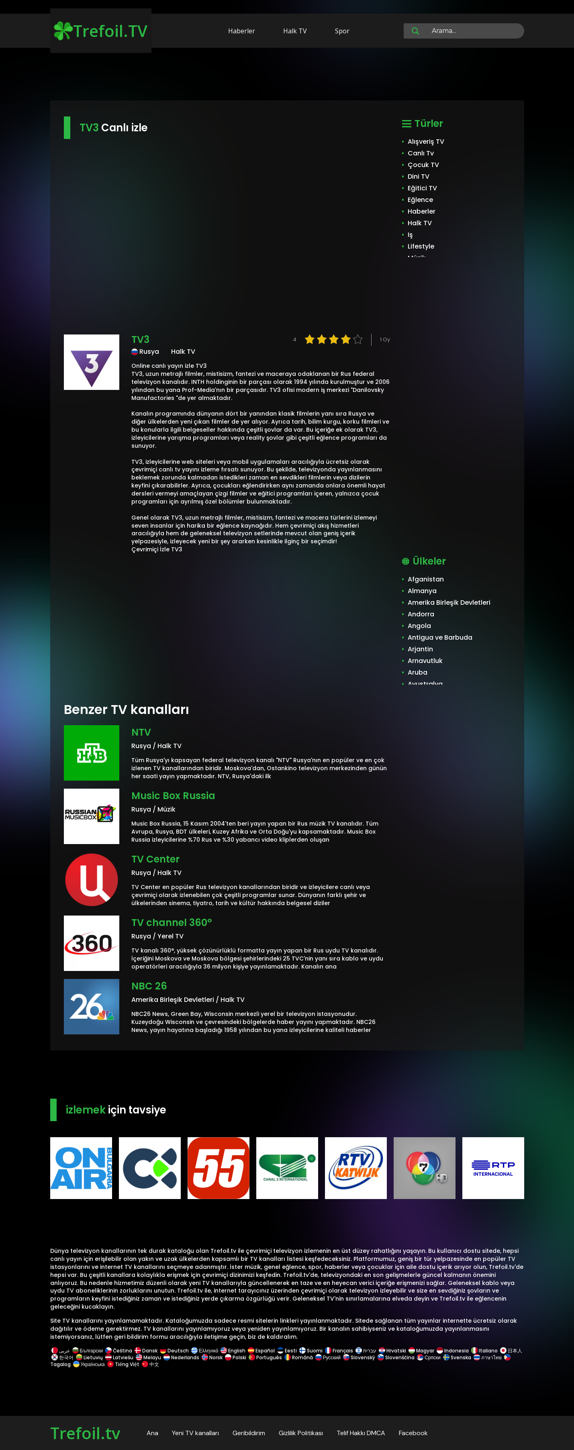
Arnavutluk (425, 660)
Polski (235, 1357)
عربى (60, 1350)
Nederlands (181, 1357)
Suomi (311, 1350)
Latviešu (119, 1357)
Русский (328, 1357)
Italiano (484, 1350)
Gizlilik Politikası (301, 1433)
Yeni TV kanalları (195, 1433)
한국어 (62, 1357)
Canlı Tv (421, 153)
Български (87, 1350)
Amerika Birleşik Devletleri (449, 602)
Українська (89, 1364)
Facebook (413, 1433)
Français (339, 1350)
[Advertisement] (287, 75)
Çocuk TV (423, 164)
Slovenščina (396, 1357)
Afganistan (426, 579)
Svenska (457, 1357)
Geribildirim (249, 1433)
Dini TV (418, 176)
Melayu (148, 1357)
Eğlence (420, 199)
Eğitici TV (422, 188)
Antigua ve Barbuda (440, 637)
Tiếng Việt (123, 1364)
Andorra (421, 614)
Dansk (146, 1350)
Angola (419, 625)
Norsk (212, 1357)
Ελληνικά (204, 1350)
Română (298, 1357)
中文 (150, 1364)
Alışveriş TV (426, 141)
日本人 (510, 1350)
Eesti (287, 1350)
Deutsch (174, 1350)
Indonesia (452, 1350)
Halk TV (295, 31)
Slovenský (359, 1357)
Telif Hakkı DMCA (361, 1433)
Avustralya (425, 684)
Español (261, 1350)
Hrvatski (392, 1350)
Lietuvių (89, 1357)
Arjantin (420, 649)
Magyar (421, 1350)
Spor (342, 31)
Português (265, 1357)
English (233, 1350)
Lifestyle (421, 246)
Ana (152, 1433)
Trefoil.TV (100, 31)
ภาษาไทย (487, 1357)
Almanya (422, 590)
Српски (429, 1357)
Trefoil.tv (85, 1433)
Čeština (118, 1350)
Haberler (241, 31)
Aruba (417, 672)
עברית (366, 1350)
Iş (410, 234)
